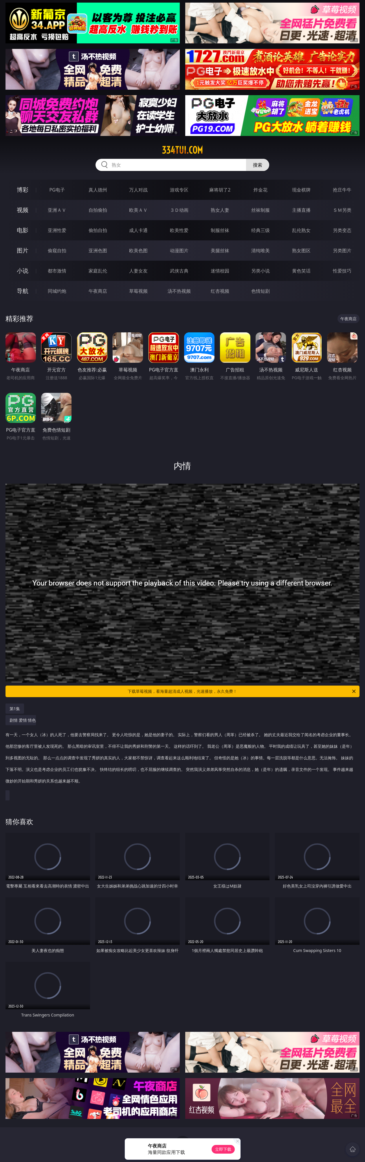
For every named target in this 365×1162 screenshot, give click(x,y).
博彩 (22, 190)
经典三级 (260, 230)
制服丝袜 (220, 230)
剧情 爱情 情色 (181, 753)
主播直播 (301, 210)
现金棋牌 (301, 190)
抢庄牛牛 (342, 190)
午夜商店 (98, 291)
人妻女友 (138, 271)
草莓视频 (138, 291)
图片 (22, 250)
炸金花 (260, 190)
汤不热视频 (179, 291)
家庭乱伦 (98, 271)
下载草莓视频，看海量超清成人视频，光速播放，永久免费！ (242, 691)
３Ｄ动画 (179, 210)
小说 (22, 271)
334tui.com (182, 150)
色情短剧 (260, 291)
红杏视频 (220, 291)
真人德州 (98, 190)
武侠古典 (179, 271)
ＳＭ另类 (342, 210)
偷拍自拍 (98, 230)
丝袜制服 (260, 210)
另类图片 (342, 250)
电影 (22, 230)
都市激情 (57, 271)
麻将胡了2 (219, 190)
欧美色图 (138, 250)
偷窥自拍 (57, 250)
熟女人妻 (220, 210)
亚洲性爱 (57, 230)
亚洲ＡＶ (57, 210)
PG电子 (57, 190)
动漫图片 (179, 250)
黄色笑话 (301, 271)
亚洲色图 (98, 250)
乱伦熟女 (301, 230)
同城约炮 (57, 291)
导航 (22, 291)
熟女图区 (301, 250)
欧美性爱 (179, 230)
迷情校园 (220, 271)
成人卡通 (138, 230)
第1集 (15, 708)
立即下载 (223, 1149)
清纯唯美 (260, 250)
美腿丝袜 (220, 250)
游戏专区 (179, 190)
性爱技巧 (342, 271)
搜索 (257, 165)
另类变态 (342, 230)
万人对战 (138, 190)
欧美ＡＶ (138, 210)
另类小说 (260, 271)
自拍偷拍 (98, 210)
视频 (22, 210)
